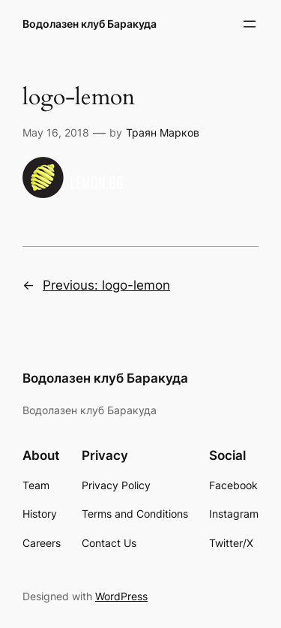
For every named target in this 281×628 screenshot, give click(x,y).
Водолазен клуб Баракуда (89, 23)
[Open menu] (250, 24)
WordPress (121, 596)
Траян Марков (162, 132)
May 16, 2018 (55, 132)
